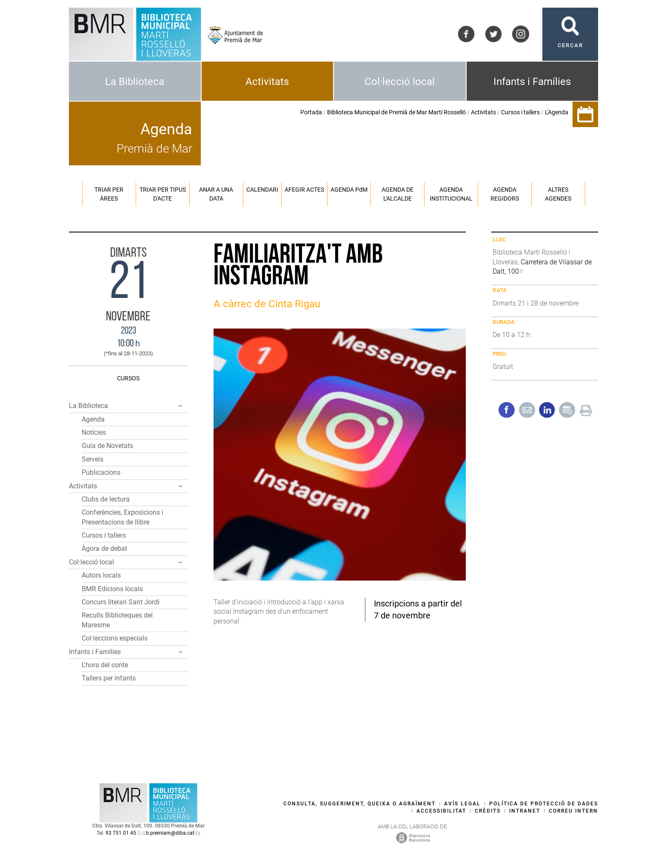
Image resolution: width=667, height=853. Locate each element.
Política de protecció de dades (543, 804)
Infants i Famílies (532, 82)
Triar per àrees (108, 194)
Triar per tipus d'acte (163, 194)
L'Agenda (556, 112)
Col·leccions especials (115, 638)
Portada (311, 112)
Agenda (93, 419)
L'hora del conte (105, 665)
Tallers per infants (109, 678)
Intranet (524, 811)
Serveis (92, 459)
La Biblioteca (134, 82)
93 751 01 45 (120, 833)
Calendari (262, 189)
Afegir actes (304, 189)
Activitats (267, 82)
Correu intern (573, 811)
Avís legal (462, 804)
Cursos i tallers (520, 112)
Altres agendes (558, 194)
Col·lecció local (400, 82)
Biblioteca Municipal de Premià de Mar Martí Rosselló (396, 112)
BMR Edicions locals (112, 589)
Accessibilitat (441, 811)
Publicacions (101, 472)
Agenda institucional (451, 194)
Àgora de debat (104, 548)
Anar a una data (216, 194)
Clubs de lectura (106, 499)
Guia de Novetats (107, 446)
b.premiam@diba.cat (170, 833)
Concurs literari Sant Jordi (121, 602)
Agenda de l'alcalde (397, 194)
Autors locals (101, 575)
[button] (180, 405)
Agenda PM (349, 189)
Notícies (94, 432)
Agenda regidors (504, 194)
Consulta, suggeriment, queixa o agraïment (359, 804)
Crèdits (488, 811)
